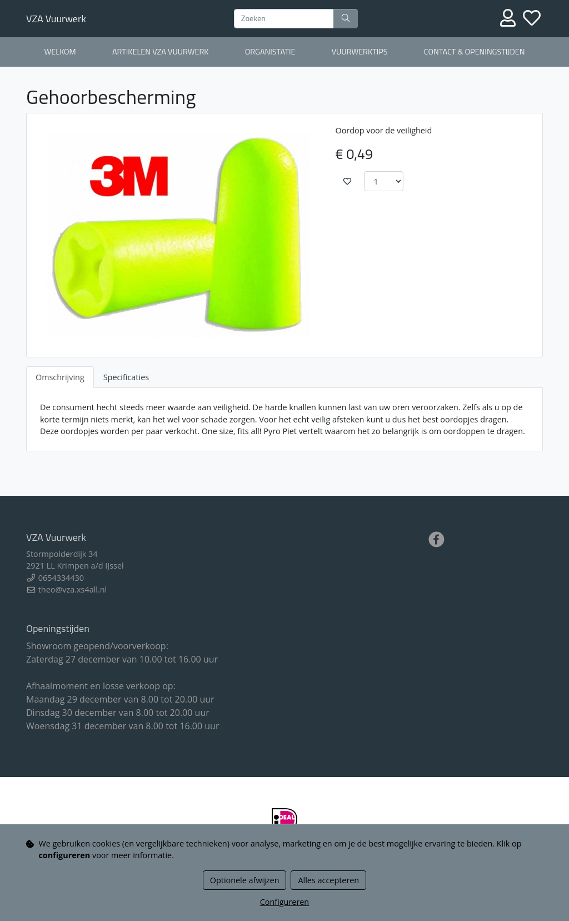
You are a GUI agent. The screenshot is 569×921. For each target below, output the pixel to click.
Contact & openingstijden (474, 52)
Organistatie (270, 52)
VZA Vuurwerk (56, 18)
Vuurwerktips (360, 52)
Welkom (60, 52)
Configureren (284, 902)
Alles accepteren (328, 880)
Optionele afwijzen (244, 880)
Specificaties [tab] (126, 377)
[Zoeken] (284, 19)
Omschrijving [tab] (60, 377)
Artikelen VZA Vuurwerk (160, 52)
